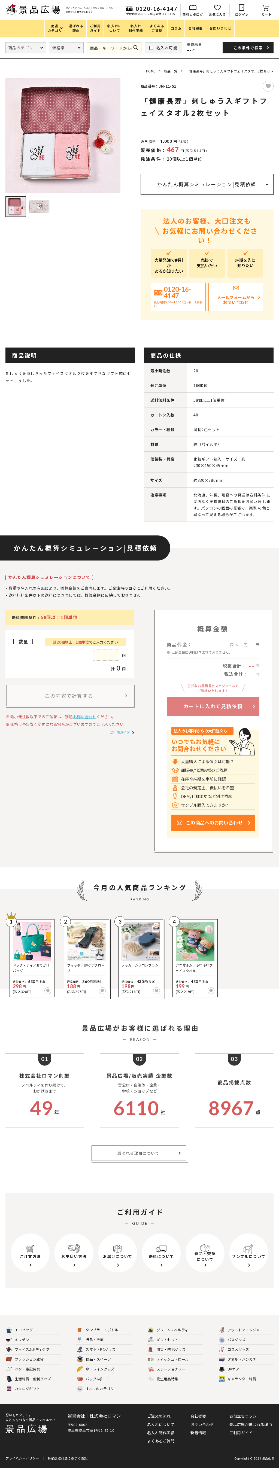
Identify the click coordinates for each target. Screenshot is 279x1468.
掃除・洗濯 (90, 1340)
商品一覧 (170, 71)
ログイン (242, 14)
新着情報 (198, 1432)
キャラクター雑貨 (237, 1379)
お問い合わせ (84, 716)
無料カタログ (193, 14)
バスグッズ (232, 1340)
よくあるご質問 (160, 1440)
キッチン (17, 1340)
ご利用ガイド (120, 732)
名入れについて (160, 1424)
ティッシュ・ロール (168, 1359)
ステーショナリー (167, 1369)
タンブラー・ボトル (97, 1330)
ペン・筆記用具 (23, 1369)
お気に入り (217, 14)
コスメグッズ (234, 1350)
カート (266, 14)
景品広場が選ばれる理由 (250, 1424)
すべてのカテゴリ (95, 1389)
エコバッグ (19, 1330)
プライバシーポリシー (22, 1458)
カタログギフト (23, 1389)
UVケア (229, 1369)
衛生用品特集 (163, 1379)
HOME (151, 71)
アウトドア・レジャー (241, 1330)
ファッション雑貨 (25, 1359)
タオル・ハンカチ (237, 1359)
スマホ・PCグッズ (96, 1350)
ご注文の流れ (159, 1416)
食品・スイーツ (94, 1359)
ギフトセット (163, 1340)
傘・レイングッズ (95, 1369)
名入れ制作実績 (160, 1432)
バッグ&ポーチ (93, 1379)
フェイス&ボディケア (28, 1350)
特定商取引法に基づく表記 (67, 1458)
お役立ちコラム (243, 1416)
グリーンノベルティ (168, 1330)
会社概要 (198, 1416)
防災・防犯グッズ (167, 1350)
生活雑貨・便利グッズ (28, 1379)
